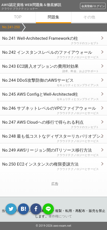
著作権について (60, 216)
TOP (18, 17)
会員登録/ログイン (93, 6)
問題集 (53, 17)
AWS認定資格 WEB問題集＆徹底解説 (31, 5)
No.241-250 (11, 27)
